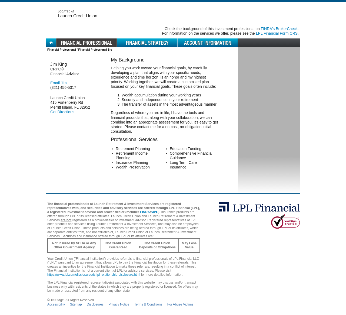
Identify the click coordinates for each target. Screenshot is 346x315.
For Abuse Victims (180, 304)
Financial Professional (61, 49)
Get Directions (62, 112)
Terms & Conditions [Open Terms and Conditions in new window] (148, 304)
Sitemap (76, 304)
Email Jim (58, 83)
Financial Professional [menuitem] (86, 43)
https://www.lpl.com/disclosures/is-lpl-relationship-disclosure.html (93, 275)
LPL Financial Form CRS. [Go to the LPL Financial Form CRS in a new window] (277, 33)
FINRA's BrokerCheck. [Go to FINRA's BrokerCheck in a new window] (280, 29)
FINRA (145, 212)
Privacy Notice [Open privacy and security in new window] (118, 304)
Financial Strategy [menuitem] (147, 43)
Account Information (207, 43)
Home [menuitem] (51, 42)
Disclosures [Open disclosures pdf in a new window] (95, 304)
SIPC (154, 212)
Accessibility (56, 304)
